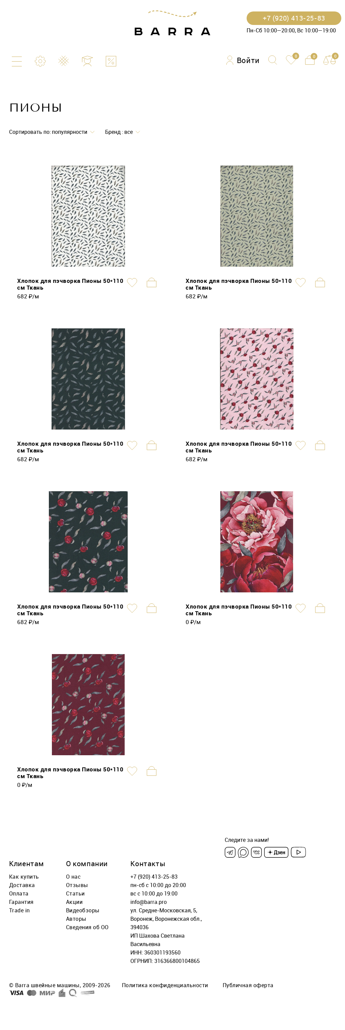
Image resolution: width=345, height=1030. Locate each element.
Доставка (22, 885)
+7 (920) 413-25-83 (154, 876)
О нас (73, 876)
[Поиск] (272, 60)
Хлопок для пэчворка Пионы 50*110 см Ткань (70, 284)
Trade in (19, 910)
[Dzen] (276, 852)
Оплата (19, 893)
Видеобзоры (83, 910)
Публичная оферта (248, 985)
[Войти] (243, 60)
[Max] (243, 852)
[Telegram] (230, 852)
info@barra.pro (148, 902)
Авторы (76, 918)
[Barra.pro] (172, 23)
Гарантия (21, 902)
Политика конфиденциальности (165, 985)
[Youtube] (298, 852)
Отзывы (77, 885)
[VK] (256, 852)
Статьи (75, 893)
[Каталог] (16, 61)
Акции (74, 902)
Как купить (24, 876)
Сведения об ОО (87, 927)
